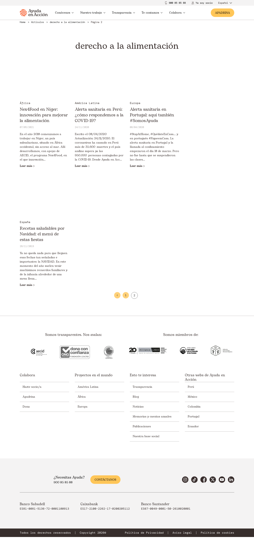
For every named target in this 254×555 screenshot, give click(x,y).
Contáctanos (105, 480)
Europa (82, 407)
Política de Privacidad (144, 532)
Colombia (194, 407)
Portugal (193, 416)
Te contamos (152, 13)
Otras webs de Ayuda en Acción (205, 377)
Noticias (138, 407)
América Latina (88, 387)
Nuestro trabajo (92, 13)
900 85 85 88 (177, 2)
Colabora (177, 13)
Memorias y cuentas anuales (152, 416)
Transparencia (123, 13)
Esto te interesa (143, 375)
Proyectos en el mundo (94, 375)
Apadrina (29, 397)
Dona (26, 407)
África (82, 397)
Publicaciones (142, 426)
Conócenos (64, 13)
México (192, 397)
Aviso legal (182, 532)
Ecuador (193, 426)
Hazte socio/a (32, 387)
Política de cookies (217, 532)
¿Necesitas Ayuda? (69, 477)
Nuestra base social (146, 436)
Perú (191, 387)
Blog (136, 397)
